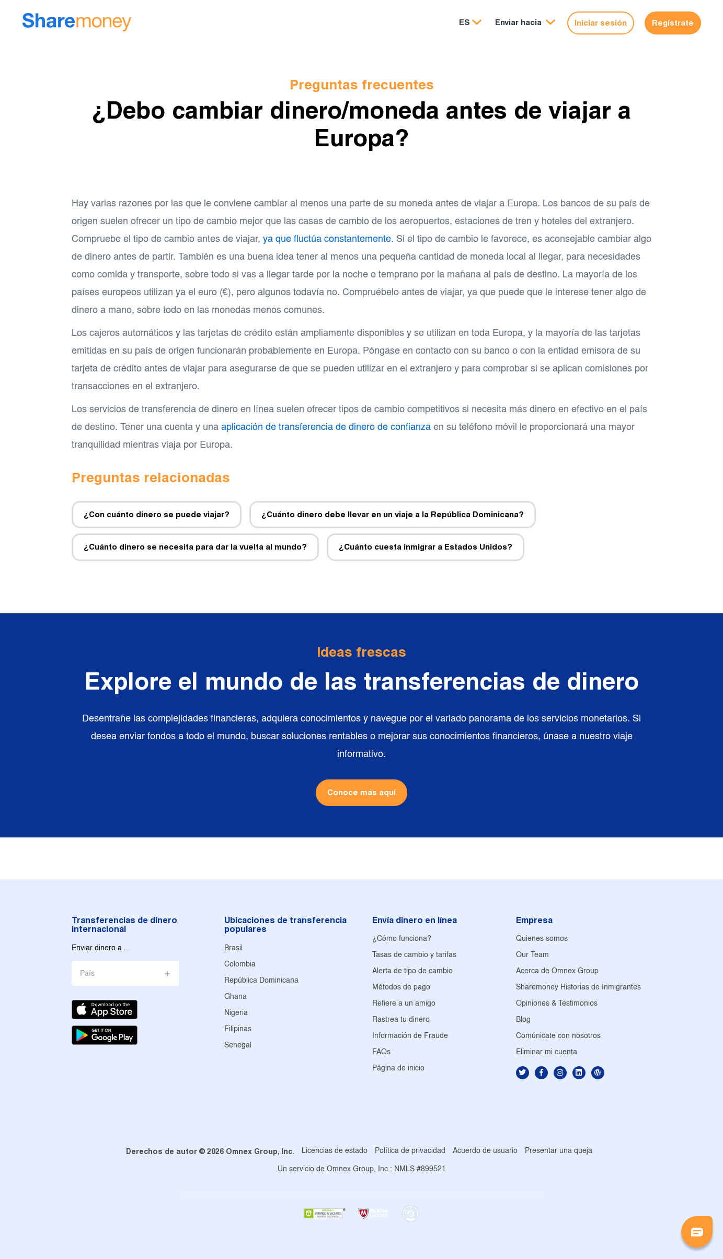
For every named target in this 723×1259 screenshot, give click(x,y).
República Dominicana (261, 981)
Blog (523, 1020)
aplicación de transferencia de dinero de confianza (326, 427)
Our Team (532, 955)
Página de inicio (398, 1069)
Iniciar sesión (601, 22)
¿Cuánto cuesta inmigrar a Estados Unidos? (425, 546)
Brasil (233, 948)
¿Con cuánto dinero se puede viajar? (156, 514)
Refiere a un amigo (403, 1004)
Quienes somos (542, 939)
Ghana (235, 997)
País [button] (87, 974)
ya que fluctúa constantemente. (328, 239)
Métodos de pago (401, 988)
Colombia (240, 965)
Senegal (237, 1046)
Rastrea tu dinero (401, 1020)
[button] (525, 23)
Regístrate (673, 22)
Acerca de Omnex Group (557, 971)
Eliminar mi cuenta (546, 1052)
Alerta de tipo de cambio (412, 971)
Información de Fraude (410, 1036)
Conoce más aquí (361, 792)
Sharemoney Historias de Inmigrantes (578, 988)
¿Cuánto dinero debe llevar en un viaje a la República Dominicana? (392, 514)
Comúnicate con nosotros (558, 1036)
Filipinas (237, 1029)
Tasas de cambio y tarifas (414, 955)
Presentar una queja (558, 1151)
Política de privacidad (410, 1151)
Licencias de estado (335, 1151)
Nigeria (236, 1013)
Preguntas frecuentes (362, 84)
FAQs (381, 1052)
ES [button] (464, 22)
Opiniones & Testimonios (557, 1004)
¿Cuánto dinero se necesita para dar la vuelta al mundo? (195, 546)
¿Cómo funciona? (401, 939)
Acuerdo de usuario (485, 1151)
